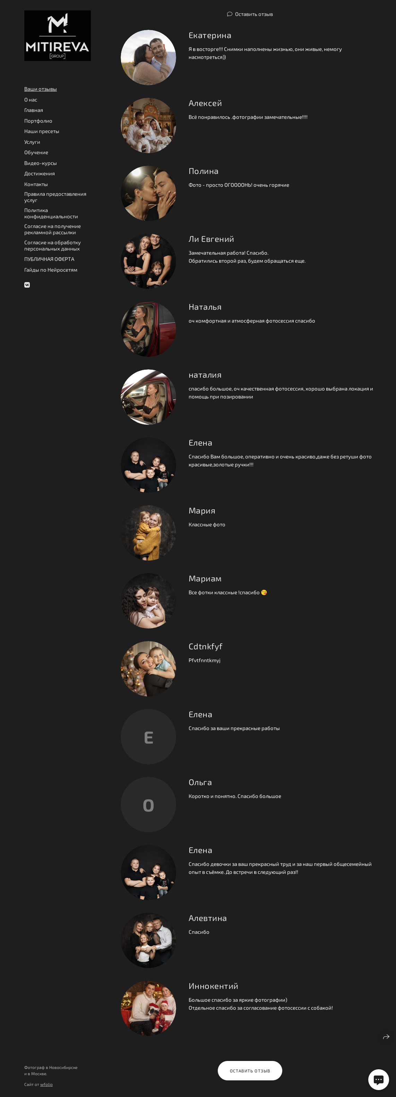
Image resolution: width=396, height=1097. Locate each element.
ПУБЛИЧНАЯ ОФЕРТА (49, 259)
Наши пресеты (41, 131)
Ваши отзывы (40, 89)
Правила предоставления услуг (55, 197)
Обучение (36, 152)
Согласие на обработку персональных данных (52, 245)
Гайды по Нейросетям (50, 269)
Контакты (36, 184)
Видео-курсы (40, 163)
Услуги (32, 142)
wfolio (46, 1084)
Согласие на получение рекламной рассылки (52, 229)
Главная (33, 110)
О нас (30, 99)
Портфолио (38, 120)
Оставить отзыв (254, 14)
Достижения (39, 173)
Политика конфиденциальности (51, 213)
